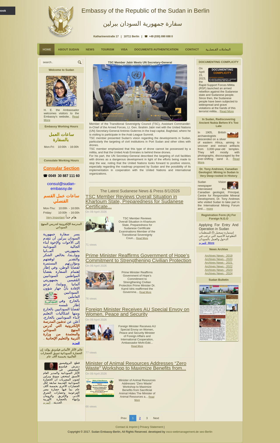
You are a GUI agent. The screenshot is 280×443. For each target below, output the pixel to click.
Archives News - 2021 (219, 262)
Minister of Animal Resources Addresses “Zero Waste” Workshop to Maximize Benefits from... (136, 366)
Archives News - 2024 (218, 273)
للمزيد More (206, 243)
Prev (124, 418)
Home (47, 49)
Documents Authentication (156, 49)
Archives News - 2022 (218, 266)
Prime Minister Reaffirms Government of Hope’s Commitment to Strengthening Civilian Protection (138, 258)
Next (156, 418)
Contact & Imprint (126, 427)
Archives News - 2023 (218, 270)
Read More (227, 111)
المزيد (47, 402)
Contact (192, 49)
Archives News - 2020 (218, 259)
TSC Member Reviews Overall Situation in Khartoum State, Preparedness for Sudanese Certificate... (134, 201)
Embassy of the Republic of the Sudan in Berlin (145, 10)
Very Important (55, 217)
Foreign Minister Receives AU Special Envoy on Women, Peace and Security (137, 312)
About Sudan (68, 49)
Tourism (107, 49)
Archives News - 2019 (218, 255)
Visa (124, 49)
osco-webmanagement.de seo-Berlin (189, 431)
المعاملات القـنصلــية (218, 49)
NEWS (90, 49)
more (209, 208)
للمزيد (76, 343)
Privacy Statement (151, 427)
